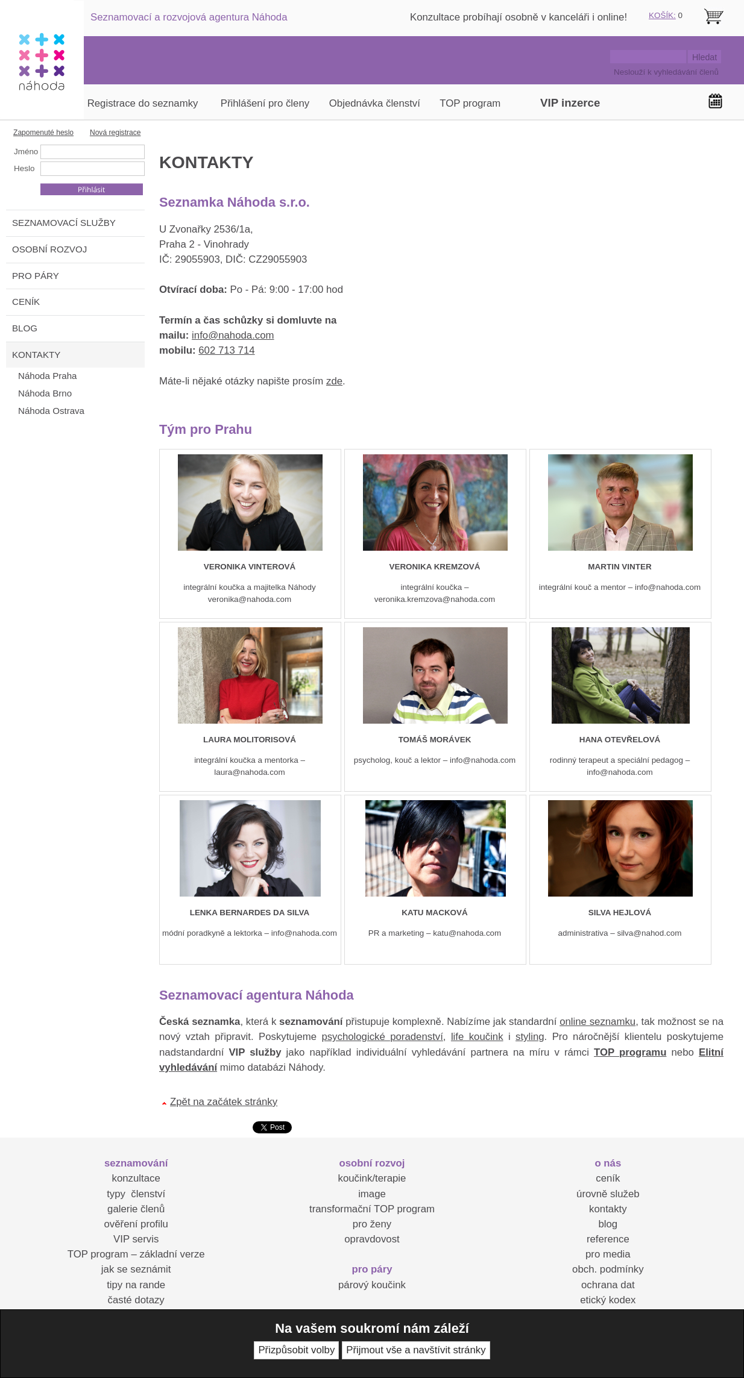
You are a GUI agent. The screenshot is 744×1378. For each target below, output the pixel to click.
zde (334, 381)
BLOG (24, 328)
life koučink (477, 1036)
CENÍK (26, 301)
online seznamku (597, 1021)
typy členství (136, 1194)
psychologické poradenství (382, 1036)
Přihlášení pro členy (265, 103)
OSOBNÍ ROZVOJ (49, 249)
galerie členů (136, 1209)
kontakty (608, 1209)
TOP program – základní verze (136, 1254)
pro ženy (372, 1224)
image (372, 1194)
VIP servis (136, 1239)
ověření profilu (136, 1224)
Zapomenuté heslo (43, 132)
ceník (608, 1178)
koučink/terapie (372, 1178)
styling (529, 1036)
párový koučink (372, 1285)
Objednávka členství (374, 103)
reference (608, 1239)
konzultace (136, 1178)
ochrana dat (608, 1285)
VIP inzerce (570, 102)
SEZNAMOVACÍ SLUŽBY (64, 223)
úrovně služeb (607, 1194)
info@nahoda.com (233, 335)
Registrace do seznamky (142, 103)
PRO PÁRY (35, 276)
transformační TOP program (372, 1209)
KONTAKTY (36, 354)
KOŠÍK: (662, 15)
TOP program (470, 103)
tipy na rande (136, 1285)
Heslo (24, 168)
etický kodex (607, 1300)
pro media (608, 1254)
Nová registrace (115, 132)
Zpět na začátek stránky (223, 1101)
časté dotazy (136, 1300)
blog (607, 1224)
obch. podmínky (607, 1269)
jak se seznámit (136, 1269)
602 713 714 (226, 350)
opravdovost (371, 1239)
